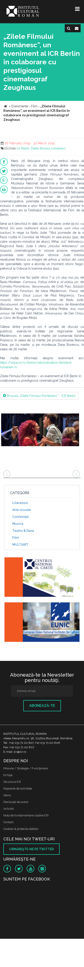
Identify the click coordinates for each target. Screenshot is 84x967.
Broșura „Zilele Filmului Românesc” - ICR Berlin (39, 396)
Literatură (20, 503)
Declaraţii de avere (15, 802)
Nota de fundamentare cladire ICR (26, 815)
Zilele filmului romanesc (48, 148)
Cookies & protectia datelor (21, 829)
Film (15, 537)
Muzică (17, 524)
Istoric (7, 795)
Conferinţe (20, 517)
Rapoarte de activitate (17, 788)
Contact (8, 822)
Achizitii (8, 808)
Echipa (8, 775)
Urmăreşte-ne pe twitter (31, 849)
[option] (40, 432)
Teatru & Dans (23, 530)
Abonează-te (42, 705)
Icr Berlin (23, 148)
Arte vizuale (21, 510)
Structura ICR (12, 781)
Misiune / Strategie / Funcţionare (25, 768)
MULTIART (20, 544)
